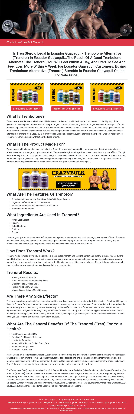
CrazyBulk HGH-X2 (96, 402)
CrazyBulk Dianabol (77, 402)
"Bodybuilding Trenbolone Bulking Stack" (76, 399)
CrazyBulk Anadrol (15, 402)
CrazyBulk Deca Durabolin (55, 402)
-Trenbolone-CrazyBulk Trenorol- (25, 42)
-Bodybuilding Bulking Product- (27, 109)
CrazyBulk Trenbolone (116, 402)
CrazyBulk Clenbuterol (76, 405)
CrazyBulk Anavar (33, 402)
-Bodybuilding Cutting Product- (67, 109)
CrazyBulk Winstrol (56, 405)
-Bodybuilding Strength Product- (107, 109)
